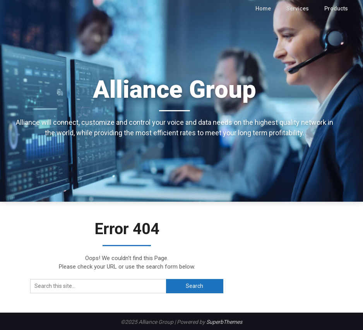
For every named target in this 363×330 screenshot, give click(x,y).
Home (266, 8)
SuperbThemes (224, 322)
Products (337, 8)
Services (299, 8)
